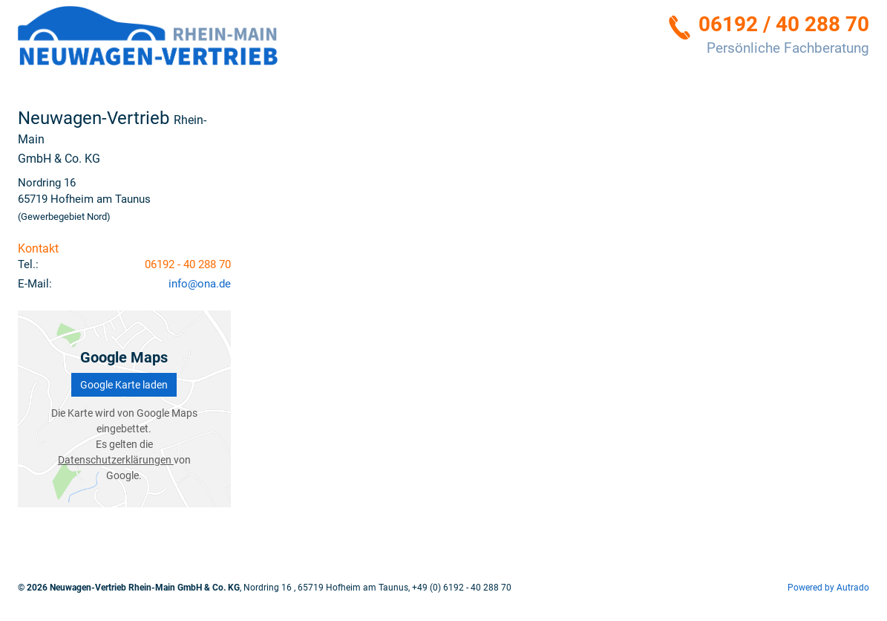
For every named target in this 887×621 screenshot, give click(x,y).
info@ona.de (199, 283)
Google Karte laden (124, 385)
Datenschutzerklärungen (116, 460)
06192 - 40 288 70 (188, 264)
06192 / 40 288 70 (783, 24)
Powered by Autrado (828, 587)
